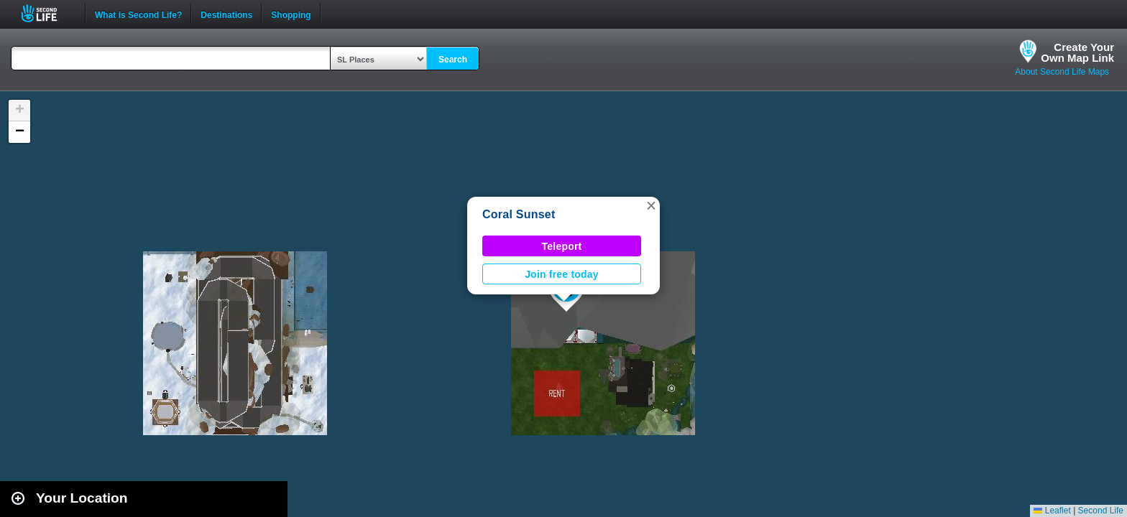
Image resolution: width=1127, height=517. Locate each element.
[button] (651, 205)
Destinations (226, 13)
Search (452, 60)
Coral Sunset (519, 214)
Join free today (562, 274)
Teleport (562, 246)
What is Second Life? (138, 13)
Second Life (47, 13)
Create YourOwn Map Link (1077, 52)
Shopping (290, 13)
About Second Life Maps (1062, 72)
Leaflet (1052, 511)
